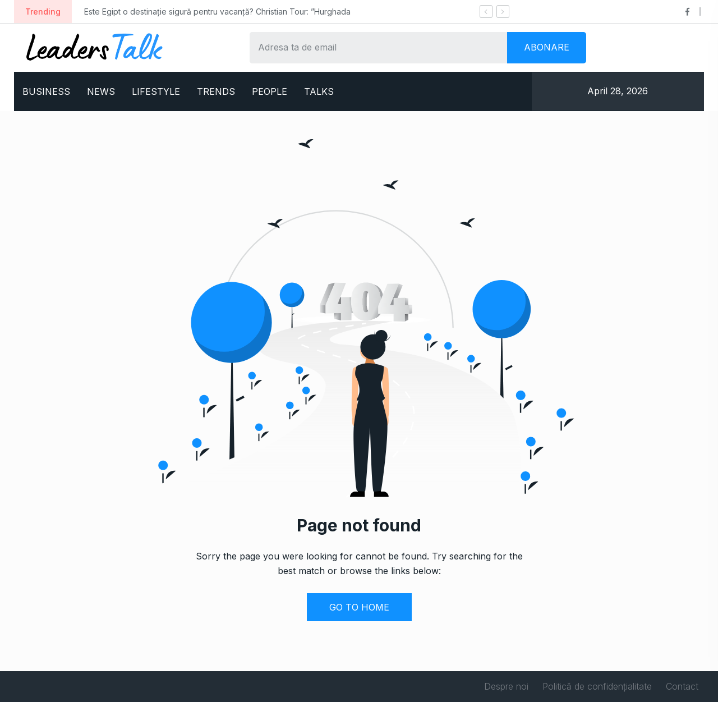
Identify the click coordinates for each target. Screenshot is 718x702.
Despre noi (506, 686)
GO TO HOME (359, 607)
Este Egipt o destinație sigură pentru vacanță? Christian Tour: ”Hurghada (217, 11)
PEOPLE (269, 91)
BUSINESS (46, 91)
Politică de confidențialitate (597, 686)
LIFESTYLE (156, 91)
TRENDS (216, 91)
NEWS (101, 91)
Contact (682, 686)
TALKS (319, 91)
